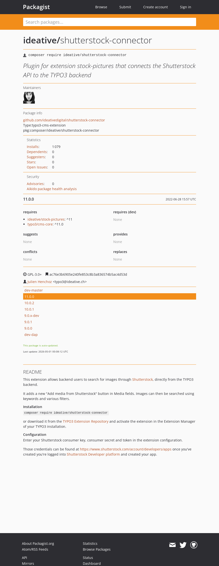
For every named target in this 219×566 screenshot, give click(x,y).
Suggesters (36, 157)
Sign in (185, 7)
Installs (32, 146)
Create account (155, 7)
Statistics (90, 543)
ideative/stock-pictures (46, 219)
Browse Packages (97, 549)
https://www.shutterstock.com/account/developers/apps (125, 449)
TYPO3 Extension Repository (85, 421)
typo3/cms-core (40, 224)
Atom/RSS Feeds (35, 549)
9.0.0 (28, 328)
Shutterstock (142, 379)
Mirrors (28, 563)
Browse (101, 7)
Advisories (35, 183)
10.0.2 (29, 303)
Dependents (37, 151)
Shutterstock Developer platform (93, 454)
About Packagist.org (38, 543)
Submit (125, 7)
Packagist (36, 7)
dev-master (33, 290)
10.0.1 (29, 309)
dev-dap (31, 334)
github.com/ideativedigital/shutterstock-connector (64, 120)
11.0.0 (29, 296)
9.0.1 (28, 322)
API (24, 557)
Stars (31, 162)
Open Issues (37, 167)
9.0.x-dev (31, 315)
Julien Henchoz (40, 281)
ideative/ (41, 40)
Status (88, 557)
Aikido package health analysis (52, 188)
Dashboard (92, 563)
